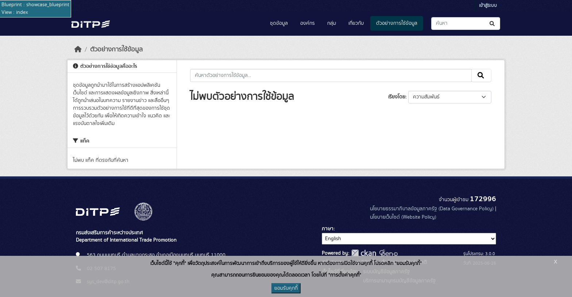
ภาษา (327, 228)
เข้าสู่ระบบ (488, 5)
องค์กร (307, 23)
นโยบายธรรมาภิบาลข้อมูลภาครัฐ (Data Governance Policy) (432, 208)
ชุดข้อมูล (279, 23)
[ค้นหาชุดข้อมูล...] (465, 23)
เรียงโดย (396, 97)
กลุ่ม (331, 23)
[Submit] (492, 23)
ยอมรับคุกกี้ (286, 288)
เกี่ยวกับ (356, 23)
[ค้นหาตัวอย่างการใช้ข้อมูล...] (331, 75)
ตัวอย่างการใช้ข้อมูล (396, 23)
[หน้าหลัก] (78, 49)
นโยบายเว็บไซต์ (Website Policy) (403, 217)
